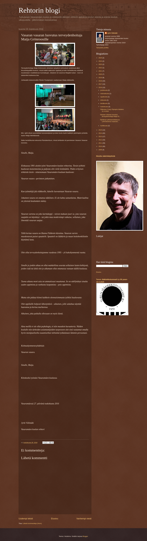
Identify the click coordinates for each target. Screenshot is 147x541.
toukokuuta (104, 107)
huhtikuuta (104, 126)
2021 (100, 71)
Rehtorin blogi (39, 10)
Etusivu (54, 518)
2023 (100, 64)
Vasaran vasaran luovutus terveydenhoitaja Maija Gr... (110, 115)
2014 (100, 133)
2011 (100, 143)
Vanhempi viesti (83, 518)
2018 (100, 81)
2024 (100, 61)
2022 (100, 68)
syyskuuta (104, 97)
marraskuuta (104, 93)
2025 (100, 58)
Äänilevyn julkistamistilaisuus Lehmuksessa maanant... (110, 120)
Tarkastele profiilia (102, 48)
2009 (100, 150)
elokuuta (103, 100)
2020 (100, 74)
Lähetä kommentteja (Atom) (32, 523)
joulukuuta (104, 90)
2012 (100, 140)
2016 (100, 87)
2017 (100, 84)
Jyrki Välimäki (112, 33)
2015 (100, 130)
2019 (100, 77)
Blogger (85, 536)
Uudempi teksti (26, 518)
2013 (100, 136)
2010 (100, 146)
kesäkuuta (104, 103)
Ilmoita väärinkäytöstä (105, 156)
